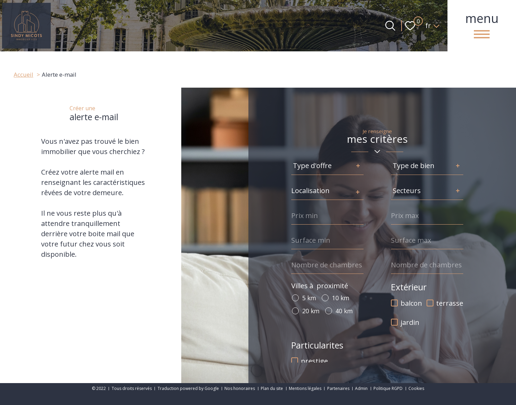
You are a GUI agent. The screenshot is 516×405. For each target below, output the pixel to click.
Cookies (416, 388)
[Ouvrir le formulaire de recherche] (390, 25)
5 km (309, 298)
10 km (340, 298)
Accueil (23, 74)
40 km (344, 311)
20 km (311, 311)
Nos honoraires (239, 388)
